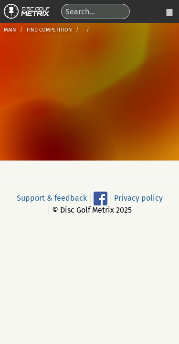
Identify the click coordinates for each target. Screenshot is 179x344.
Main (10, 30)
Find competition (49, 30)
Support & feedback (52, 198)
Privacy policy (138, 198)
